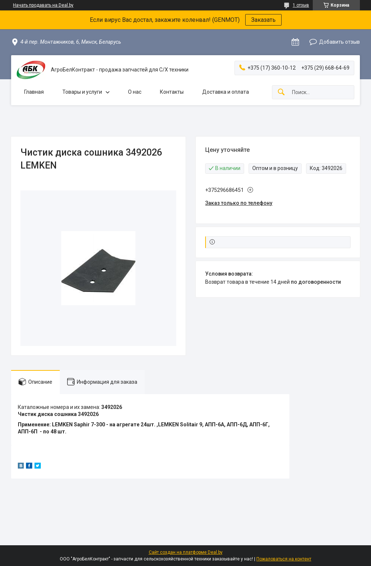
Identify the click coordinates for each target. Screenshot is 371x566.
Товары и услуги (82, 92)
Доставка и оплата (225, 92)
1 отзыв (301, 5)
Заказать (263, 19)
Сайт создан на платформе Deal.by (186, 552)
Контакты (172, 92)
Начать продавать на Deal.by (43, 5)
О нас (134, 92)
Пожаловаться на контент (283, 559)
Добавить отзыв (339, 42)
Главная (34, 92)
